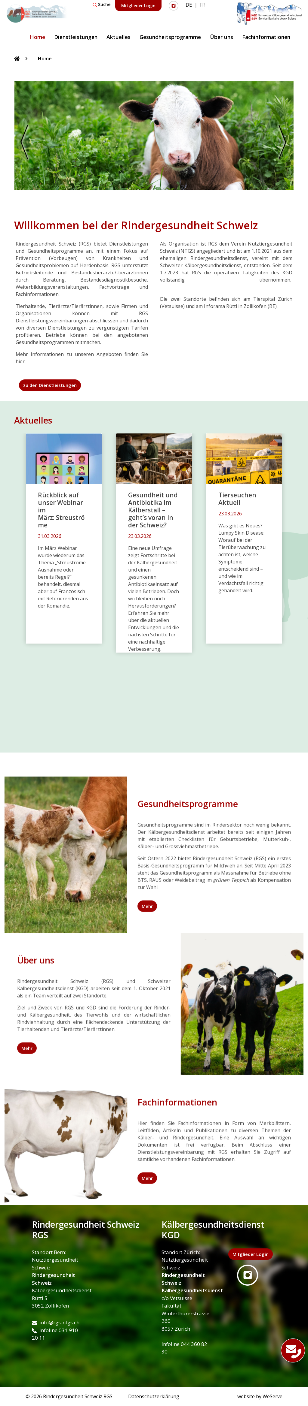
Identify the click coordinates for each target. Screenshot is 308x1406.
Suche (101, 4)
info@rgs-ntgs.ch (55, 1322)
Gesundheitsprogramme (170, 37)
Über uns (221, 37)
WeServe (272, 1396)
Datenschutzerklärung (153, 1396)
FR (202, 5)
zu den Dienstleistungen (50, 385)
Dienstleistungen (75, 37)
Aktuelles (118, 37)
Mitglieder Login (138, 5)
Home (37, 37)
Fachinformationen (266, 37)
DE (189, 5)
